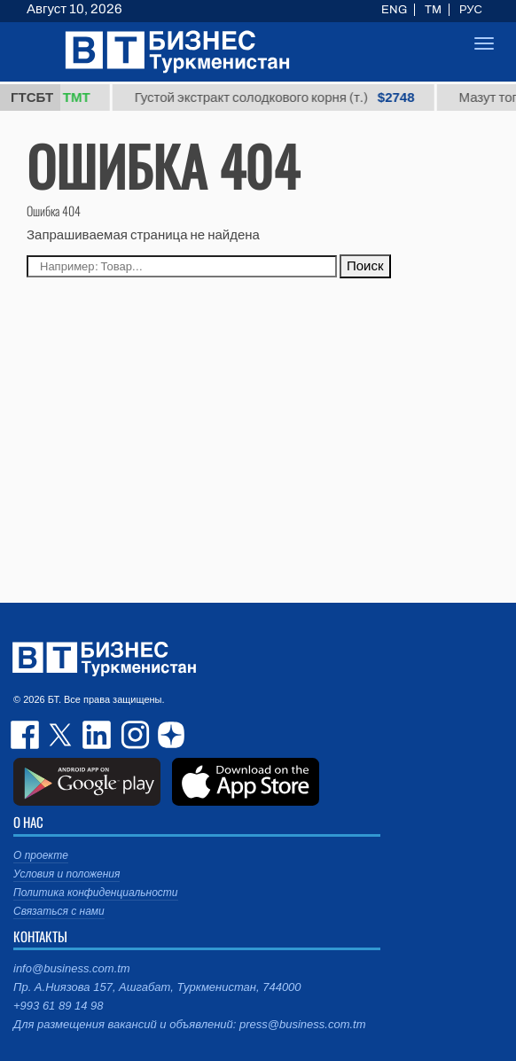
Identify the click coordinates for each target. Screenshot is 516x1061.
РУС (470, 10)
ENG (394, 10)
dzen (168, 735)
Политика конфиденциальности (95, 892)
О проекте (40, 855)
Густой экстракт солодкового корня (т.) (286, 97)
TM (433, 10)
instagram (133, 735)
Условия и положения (66, 874)
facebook (26, 735)
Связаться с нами (59, 911)
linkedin (97, 735)
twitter (62, 735)
